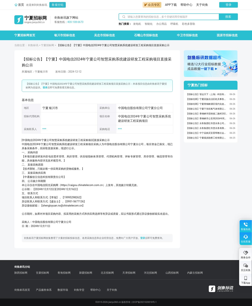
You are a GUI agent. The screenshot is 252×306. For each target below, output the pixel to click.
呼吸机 (174, 23)
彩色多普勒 (188, 23)
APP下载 (171, 5)
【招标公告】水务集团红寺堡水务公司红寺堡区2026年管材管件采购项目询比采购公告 (207, 123)
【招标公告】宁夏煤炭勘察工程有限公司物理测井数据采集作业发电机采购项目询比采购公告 (207, 138)
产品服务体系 (44, 289)
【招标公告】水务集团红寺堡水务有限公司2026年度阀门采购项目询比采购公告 (207, 128)
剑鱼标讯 (33, 45)
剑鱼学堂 (79, 289)
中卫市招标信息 (187, 35)
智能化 (149, 23)
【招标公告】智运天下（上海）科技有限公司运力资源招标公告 (207, 94)
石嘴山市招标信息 (146, 35)
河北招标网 (150, 272)
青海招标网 (64, 272)
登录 (229, 5)
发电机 (137, 23)
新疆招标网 (85, 272)
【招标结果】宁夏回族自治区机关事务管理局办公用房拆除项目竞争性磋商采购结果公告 (207, 99)
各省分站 (58, 5)
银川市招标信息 (64, 35)
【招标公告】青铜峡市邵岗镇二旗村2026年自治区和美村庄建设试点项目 (207, 113)
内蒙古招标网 (195, 272)
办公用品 (161, 23)
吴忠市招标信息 (104, 35)
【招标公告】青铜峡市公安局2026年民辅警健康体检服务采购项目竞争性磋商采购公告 (207, 118)
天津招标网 (128, 272)
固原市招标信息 (227, 35)
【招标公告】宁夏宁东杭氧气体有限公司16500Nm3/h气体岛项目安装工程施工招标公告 (207, 109)
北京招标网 (107, 272)
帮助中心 (186, 5)
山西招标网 (172, 272)
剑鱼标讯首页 (22, 289)
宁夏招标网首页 (24, 35)
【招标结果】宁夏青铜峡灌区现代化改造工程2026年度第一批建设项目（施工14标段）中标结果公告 (207, 104)
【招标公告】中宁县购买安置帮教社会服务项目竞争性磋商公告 (207, 133)
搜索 (228, 16)
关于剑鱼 (202, 5)
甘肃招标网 (42, 272)
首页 (21, 5)
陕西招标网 (20, 272)
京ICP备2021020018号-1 (144, 302)
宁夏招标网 (47, 45)
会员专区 (152, 5)
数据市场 (63, 289)
